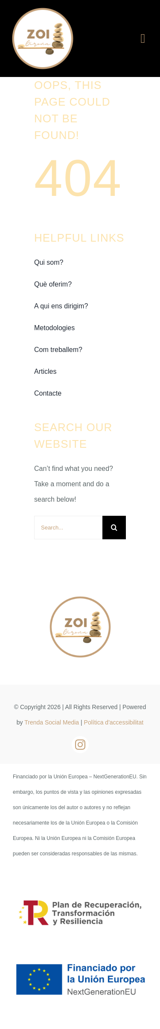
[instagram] (80, 744)
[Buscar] (114, 527)
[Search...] (68, 527)
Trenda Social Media (51, 722)
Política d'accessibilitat (114, 722)
